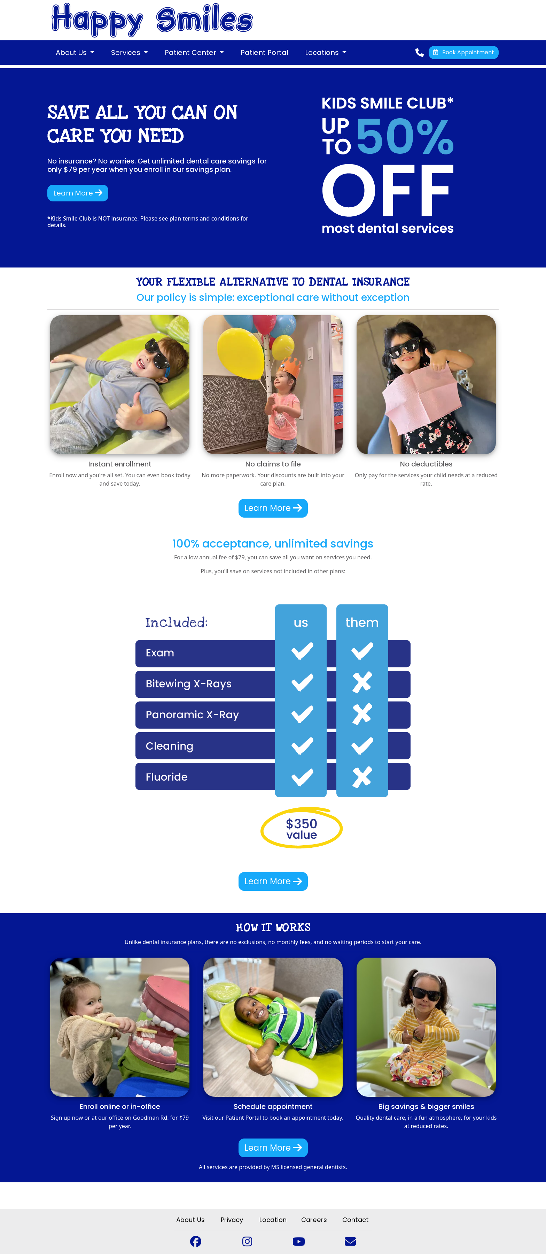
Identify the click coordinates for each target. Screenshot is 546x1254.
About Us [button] (72, 52)
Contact (355, 1219)
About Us (190, 1219)
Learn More (77, 193)
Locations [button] (323, 52)
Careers (314, 1219)
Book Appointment (463, 52)
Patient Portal (264, 52)
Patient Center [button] (191, 52)
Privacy (232, 1219)
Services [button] (126, 52)
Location (273, 1219)
